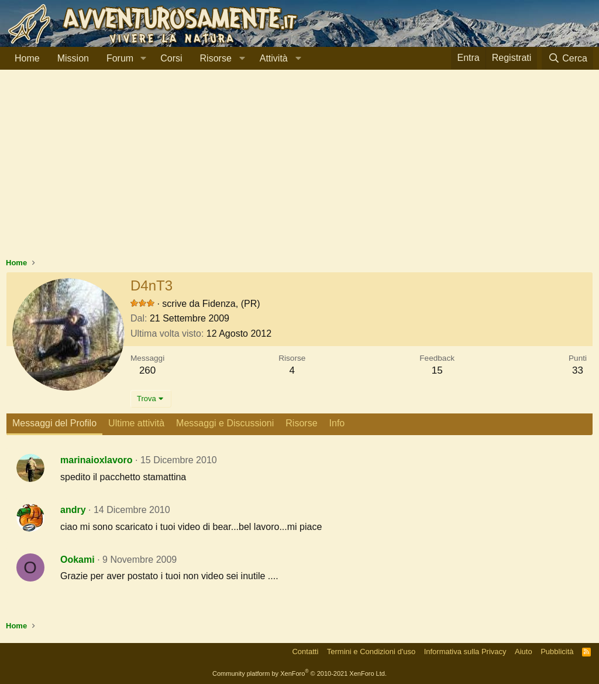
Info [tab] (337, 423)
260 (147, 370)
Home (27, 58)
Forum (119, 58)
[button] (143, 58)
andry (73, 510)
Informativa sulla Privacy (465, 651)
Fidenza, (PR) (231, 304)
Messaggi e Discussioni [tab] (225, 423)
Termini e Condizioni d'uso (371, 651)
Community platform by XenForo (299, 673)
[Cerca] (567, 58)
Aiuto (523, 651)
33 (577, 370)
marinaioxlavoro (96, 460)
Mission (73, 58)
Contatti (305, 651)
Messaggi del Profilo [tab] (54, 423)
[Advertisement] (299, 169)
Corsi (171, 58)
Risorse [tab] (301, 423)
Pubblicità (557, 651)
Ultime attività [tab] (136, 423)
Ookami (77, 560)
